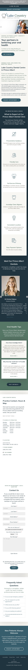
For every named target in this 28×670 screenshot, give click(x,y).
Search (17, 657)
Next (27, 27)
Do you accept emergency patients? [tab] (14, 596)
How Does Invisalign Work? (14, 343)
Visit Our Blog (13, 384)
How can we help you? (14, 527)
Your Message (14, 536)
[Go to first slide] (27, 297)
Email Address (14, 516)
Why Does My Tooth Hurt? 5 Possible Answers (14, 362)
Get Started (7, 54)
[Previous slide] (1, 297)
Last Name (14, 511)
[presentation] (11, 557)
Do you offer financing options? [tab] (13, 608)
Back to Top (23, 657)
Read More (13, 355)
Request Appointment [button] (14, 9)
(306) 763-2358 (14, 6)
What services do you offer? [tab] (12, 604)
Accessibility (5, 657)
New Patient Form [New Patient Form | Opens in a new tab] (8, 416)
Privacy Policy (13, 564)
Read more (21, 317)
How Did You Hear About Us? (14, 532)
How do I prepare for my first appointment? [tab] (12, 600)
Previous (1, 27)
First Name (14, 506)
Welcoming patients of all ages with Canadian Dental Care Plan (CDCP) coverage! (14, 2)
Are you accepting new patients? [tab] (13, 611)
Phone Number (14, 522)
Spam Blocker (14, 553)
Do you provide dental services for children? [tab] (13, 615)
